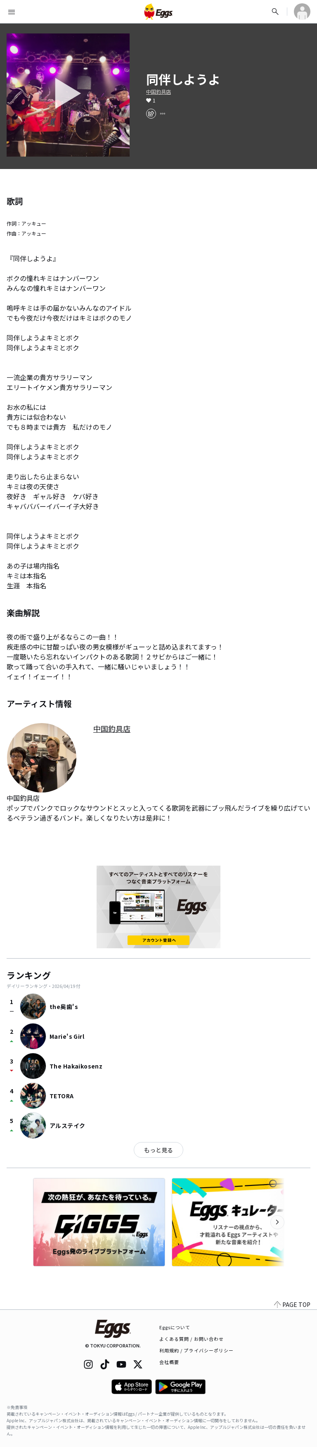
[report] (163, 114)
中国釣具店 (158, 91)
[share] (151, 114)
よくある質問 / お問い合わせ (191, 1338)
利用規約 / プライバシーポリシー (196, 1350)
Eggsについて (175, 1327)
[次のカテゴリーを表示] (277, 1222)
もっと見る (158, 1150)
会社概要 (169, 1362)
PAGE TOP (292, 1304)
